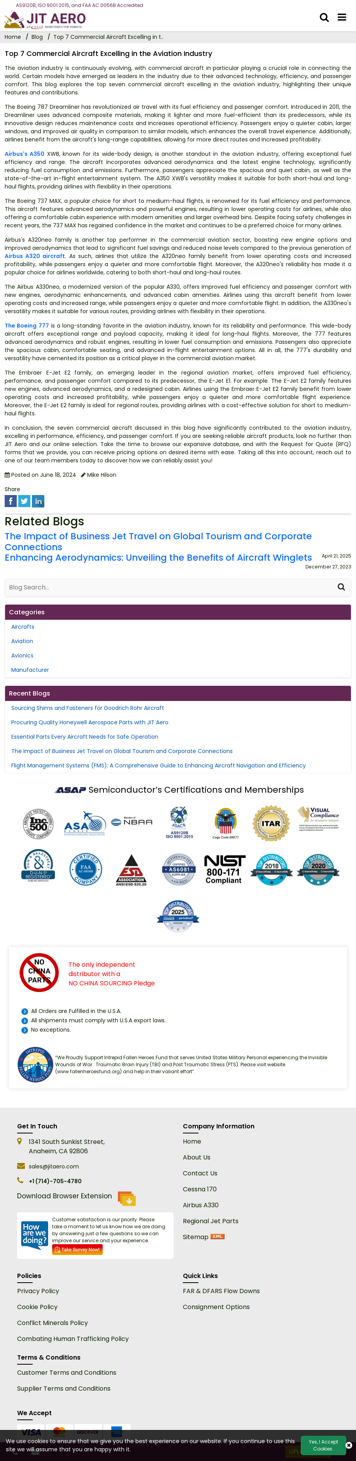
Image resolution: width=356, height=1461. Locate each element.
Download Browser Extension (76, 1198)
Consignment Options (216, 1306)
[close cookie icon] (348, 1445)
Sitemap (196, 1237)
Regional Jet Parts (211, 1221)
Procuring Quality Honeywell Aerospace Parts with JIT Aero (89, 722)
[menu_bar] (342, 17)
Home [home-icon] (14, 37)
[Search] (341, 587)
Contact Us (200, 1173)
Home (192, 1141)
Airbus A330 (201, 1205)
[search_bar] (324, 17)
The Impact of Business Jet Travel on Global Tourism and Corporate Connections (158, 542)
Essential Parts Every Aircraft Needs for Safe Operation (84, 737)
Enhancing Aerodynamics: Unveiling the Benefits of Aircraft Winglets (158, 558)
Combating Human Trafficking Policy (73, 1338)
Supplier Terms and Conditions (63, 1388)
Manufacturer (30, 670)
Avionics (22, 655)
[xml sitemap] (217, 1237)
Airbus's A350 (24, 154)
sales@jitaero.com (54, 1166)
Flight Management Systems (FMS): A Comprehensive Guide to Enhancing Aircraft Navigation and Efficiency (158, 765)
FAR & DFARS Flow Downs (221, 1291)
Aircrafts (22, 627)
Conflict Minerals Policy (52, 1322)
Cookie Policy (37, 1306)
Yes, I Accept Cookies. (323, 1445)
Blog (37, 37)
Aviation (22, 641)
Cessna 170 (200, 1189)
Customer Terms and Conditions (66, 1372)
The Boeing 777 (27, 326)
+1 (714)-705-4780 (55, 1181)
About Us (196, 1157)
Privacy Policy (38, 1291)
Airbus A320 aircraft (35, 256)
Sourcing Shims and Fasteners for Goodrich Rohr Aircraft (87, 708)
